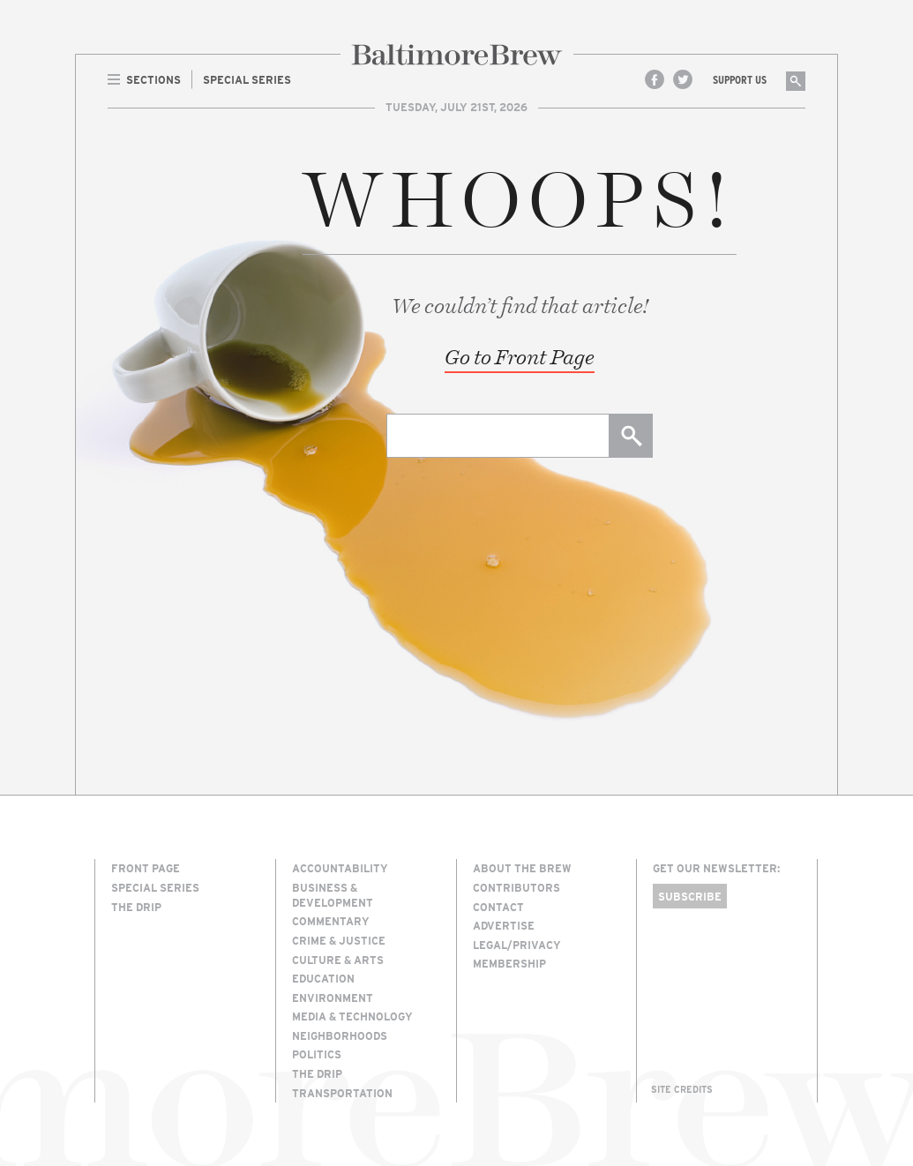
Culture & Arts (338, 960)
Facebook (654, 79)
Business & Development (332, 894)
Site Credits (682, 1089)
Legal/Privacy (517, 945)
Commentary (331, 921)
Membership (509, 963)
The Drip (136, 907)
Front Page (145, 868)
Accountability (340, 868)
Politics (316, 1054)
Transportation (342, 1093)
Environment (332, 997)
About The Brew (522, 868)
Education (323, 978)
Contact (498, 907)
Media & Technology (352, 1016)
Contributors (516, 887)
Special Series (155, 887)
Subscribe (690, 896)
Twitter (682, 79)
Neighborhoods (339, 1035)
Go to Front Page (520, 356)
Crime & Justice (338, 940)
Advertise (504, 925)
